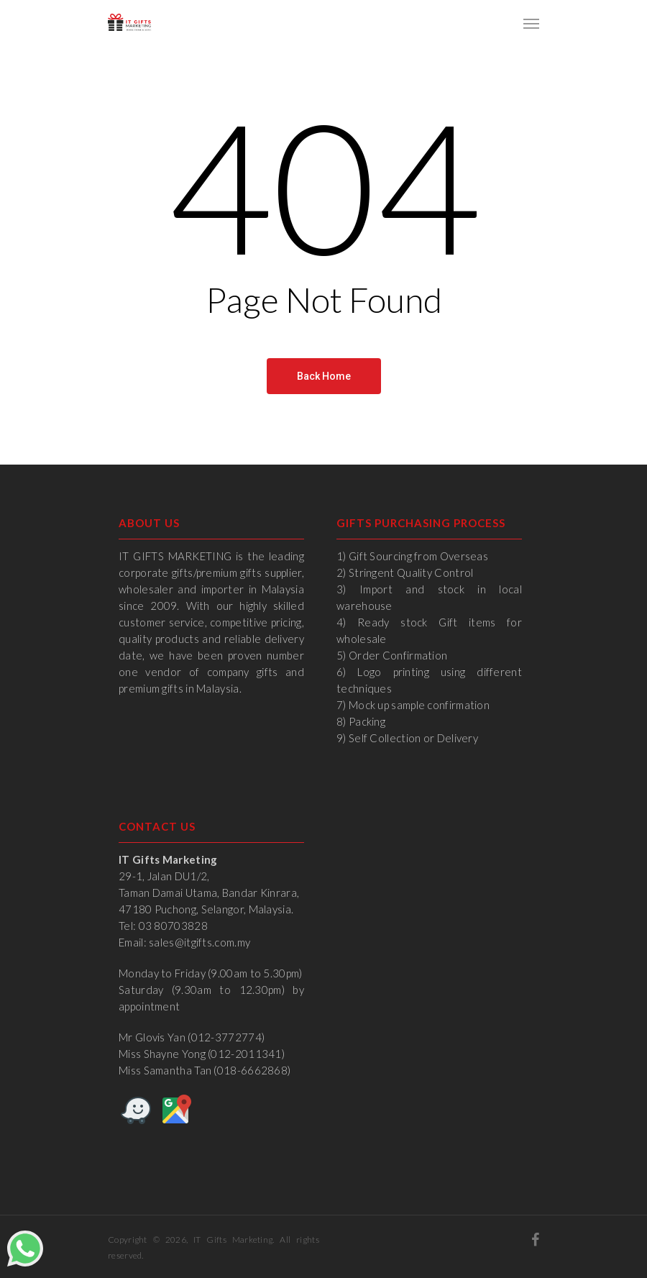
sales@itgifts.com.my (199, 942)
